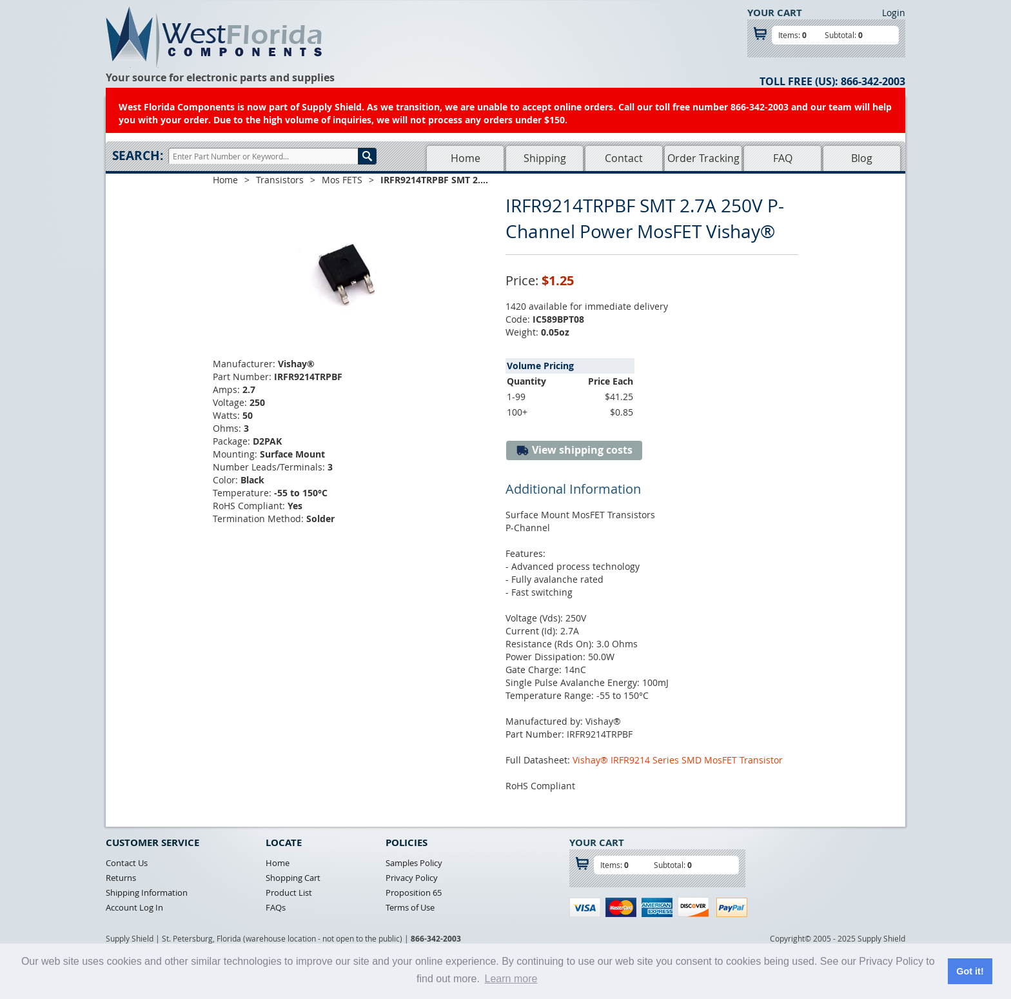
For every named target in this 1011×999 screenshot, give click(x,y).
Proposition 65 (414, 892)
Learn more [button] (511, 978)
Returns (121, 877)
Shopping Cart (293, 877)
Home (465, 158)
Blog (861, 158)
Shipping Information (147, 892)
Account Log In (134, 907)
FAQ (782, 158)
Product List (289, 892)
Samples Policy (414, 863)
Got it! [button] (969, 971)
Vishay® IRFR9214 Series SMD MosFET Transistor (678, 760)
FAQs (276, 907)
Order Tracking (703, 158)
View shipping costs (574, 450)
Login (893, 12)
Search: (137, 155)
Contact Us (127, 863)
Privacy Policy (412, 877)
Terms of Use (410, 907)
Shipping (545, 158)
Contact (624, 158)
